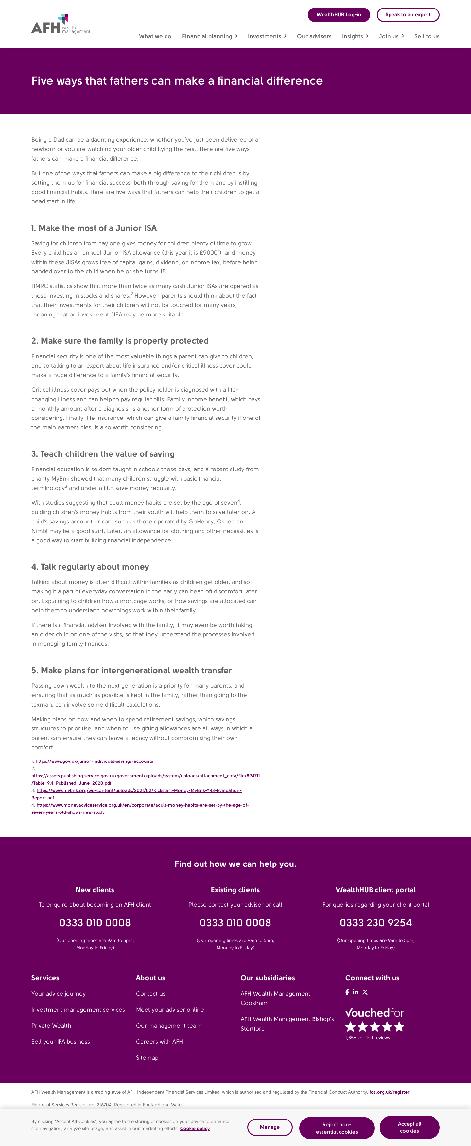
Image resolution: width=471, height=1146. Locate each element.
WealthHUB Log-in (339, 14)
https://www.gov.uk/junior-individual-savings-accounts (94, 761)
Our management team (169, 1025)
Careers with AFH (159, 1041)
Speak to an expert (408, 14)
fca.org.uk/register (390, 1092)
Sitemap (147, 1057)
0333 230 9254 (376, 923)
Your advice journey (58, 993)
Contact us (151, 993)
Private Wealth (51, 1025)
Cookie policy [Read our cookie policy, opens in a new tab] (195, 1130)
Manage (270, 1129)
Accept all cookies (409, 1129)
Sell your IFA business (60, 1041)
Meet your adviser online (170, 1009)
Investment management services (78, 1009)
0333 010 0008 (95, 923)
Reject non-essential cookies (337, 1130)
